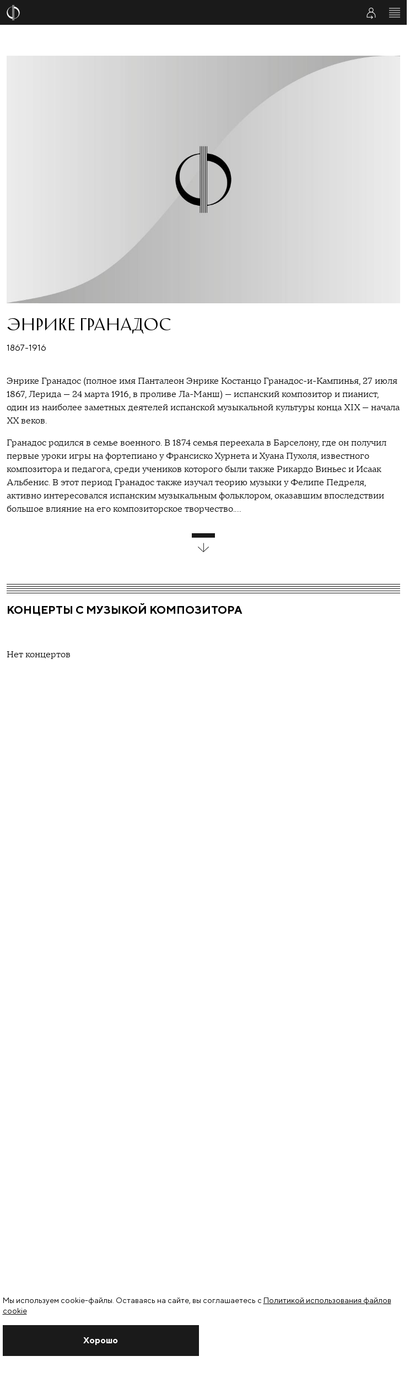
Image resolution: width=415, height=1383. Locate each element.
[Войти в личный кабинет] (371, 13)
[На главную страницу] (175, 12)
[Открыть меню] (395, 13)
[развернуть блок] (203, 543)
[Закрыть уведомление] (101, 1340)
